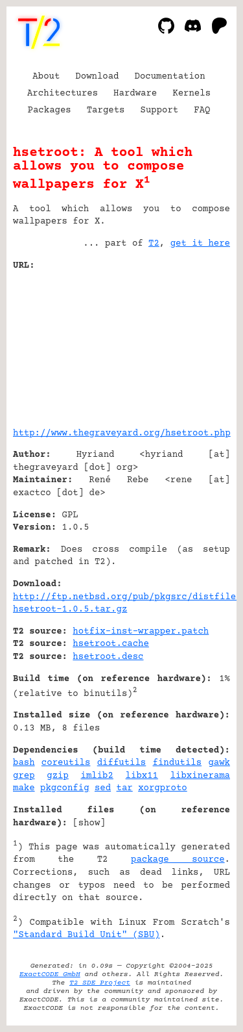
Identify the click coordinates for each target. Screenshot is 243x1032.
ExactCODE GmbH (49, 974)
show (89, 823)
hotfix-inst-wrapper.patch (141, 631)
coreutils (66, 763)
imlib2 (97, 776)
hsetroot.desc (108, 657)
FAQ (202, 110)
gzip (58, 776)
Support (159, 110)
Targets (106, 110)
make (24, 788)
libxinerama (200, 776)
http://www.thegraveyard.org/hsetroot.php (122, 433)
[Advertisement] (191, 344)
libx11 (142, 776)
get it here (200, 244)
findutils (177, 763)
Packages (49, 110)
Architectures (62, 93)
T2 (153, 244)
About (46, 76)
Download (97, 76)
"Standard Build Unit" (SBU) (86, 935)
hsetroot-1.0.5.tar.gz (70, 609)
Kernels (191, 93)
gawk (219, 763)
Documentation (170, 76)
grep (24, 776)
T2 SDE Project (99, 983)
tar (125, 788)
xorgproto (162, 788)
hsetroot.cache (111, 644)
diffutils (121, 763)
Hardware (135, 93)
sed (103, 788)
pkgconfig (64, 788)
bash (24, 763)
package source (178, 860)
